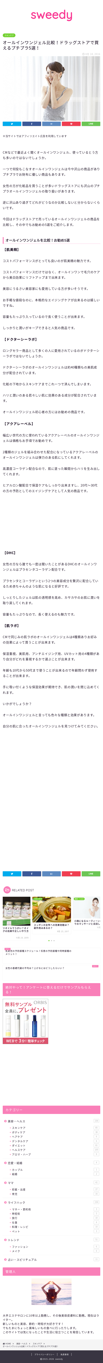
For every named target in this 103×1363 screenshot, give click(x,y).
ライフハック (53, 1202)
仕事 (55, 1222)
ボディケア (55, 1132)
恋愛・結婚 (53, 1163)
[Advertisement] (51, 524)
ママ (53, 1183)
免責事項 (65, 1354)
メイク (55, 1251)
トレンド (53, 1240)
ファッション (55, 1246)
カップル (55, 1169)
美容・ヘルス (53, 1121)
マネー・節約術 (55, 1209)
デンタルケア (55, 1141)
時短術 (55, 1213)
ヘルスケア (55, 1150)
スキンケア (9, 35)
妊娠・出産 (55, 1189)
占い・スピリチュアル (53, 1259)
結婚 (55, 1174)
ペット (55, 1231)
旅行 (55, 1218)
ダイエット (55, 1145)
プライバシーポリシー (44, 1354)
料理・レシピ (55, 1227)
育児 (55, 1194)
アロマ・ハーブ (55, 1154)
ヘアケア (55, 1136)
